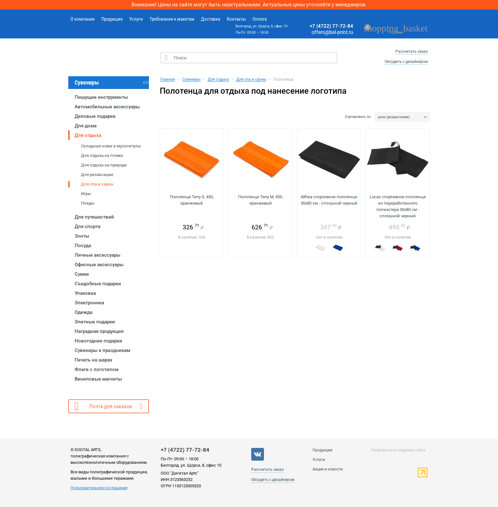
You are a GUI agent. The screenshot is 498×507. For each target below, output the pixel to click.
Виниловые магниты (98, 379)
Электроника (89, 303)
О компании (83, 19)
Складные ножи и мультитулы (111, 146)
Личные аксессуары (97, 255)
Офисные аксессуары (99, 264)
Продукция (112, 19)
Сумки (82, 274)
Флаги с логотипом (96, 369)
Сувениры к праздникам (102, 350)
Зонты (82, 236)
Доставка (210, 19)
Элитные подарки (95, 322)
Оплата (259, 19)
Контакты (236, 19)
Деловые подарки (95, 116)
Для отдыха (88, 135)
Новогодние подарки (98, 341)
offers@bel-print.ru (332, 32)
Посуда (83, 245)
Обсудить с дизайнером (406, 61)
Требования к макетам (172, 19)
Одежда (83, 312)
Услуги (136, 19)
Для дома (86, 126)
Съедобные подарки (98, 284)
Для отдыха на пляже (102, 155)
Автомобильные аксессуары (107, 107)
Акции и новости (328, 469)
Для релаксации (97, 174)
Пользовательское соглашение (99, 488)
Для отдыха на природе (104, 165)
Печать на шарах (93, 360)
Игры (86, 193)
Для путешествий (94, 217)
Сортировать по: (358, 117)
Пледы (87, 203)
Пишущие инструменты (101, 97)
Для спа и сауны (97, 184)
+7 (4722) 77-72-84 (331, 26)
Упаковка (85, 293)
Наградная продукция (99, 331)
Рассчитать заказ (411, 51)
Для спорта (87, 226)
